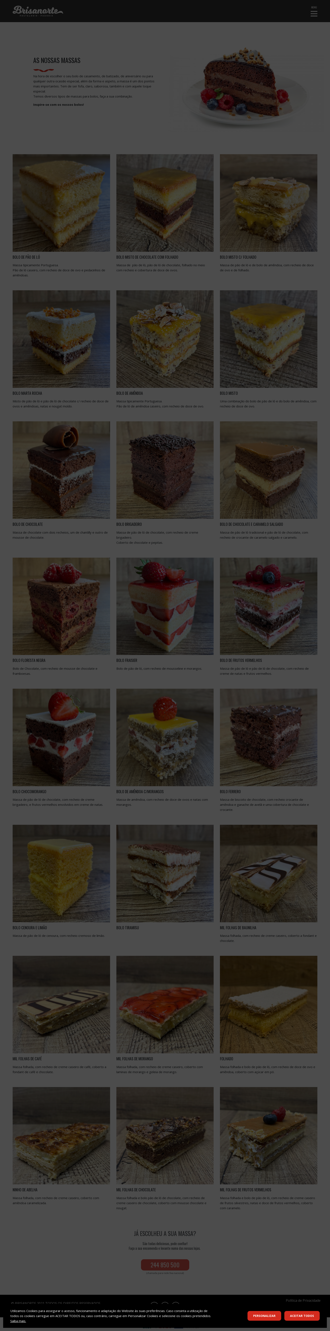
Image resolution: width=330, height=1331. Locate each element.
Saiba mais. (18, 1321)
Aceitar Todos (302, 1316)
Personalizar (264, 1316)
